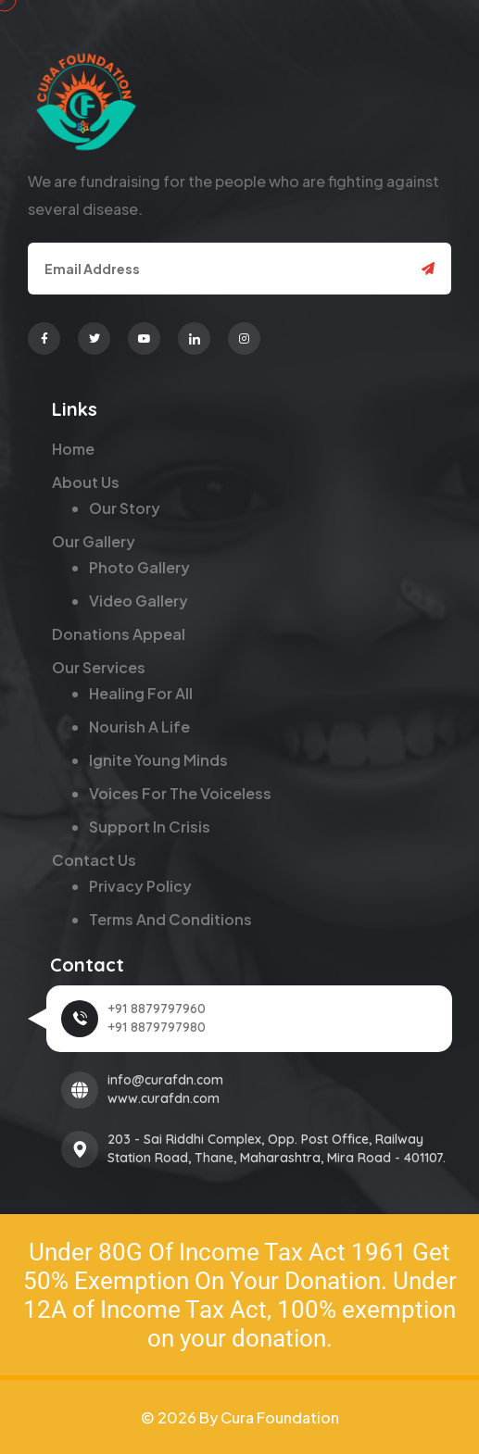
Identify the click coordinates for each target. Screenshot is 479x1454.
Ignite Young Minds (158, 760)
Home (73, 448)
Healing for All (141, 693)
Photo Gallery (139, 567)
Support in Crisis (149, 826)
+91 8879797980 (156, 1027)
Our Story (124, 508)
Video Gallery (138, 600)
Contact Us (94, 860)
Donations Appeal (118, 634)
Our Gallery (93, 541)
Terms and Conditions (170, 919)
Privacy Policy (140, 886)
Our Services (98, 667)
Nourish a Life (139, 726)
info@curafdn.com (165, 1080)
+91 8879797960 (156, 1008)
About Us (86, 482)
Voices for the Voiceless (180, 793)
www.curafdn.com (163, 1098)
